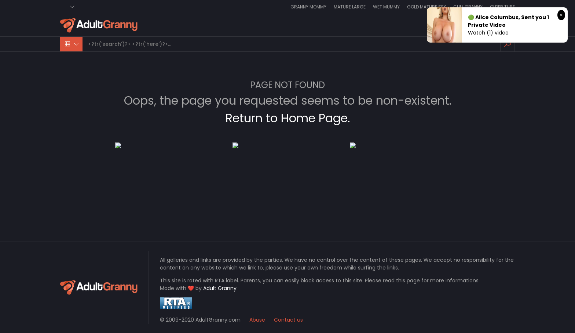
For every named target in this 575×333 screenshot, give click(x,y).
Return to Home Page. (288, 118)
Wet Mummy (386, 7)
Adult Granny (220, 288)
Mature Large (350, 7)
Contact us (288, 319)
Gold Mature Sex (426, 7)
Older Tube (502, 7)
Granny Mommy (308, 7)
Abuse (257, 319)
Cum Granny (468, 7)
